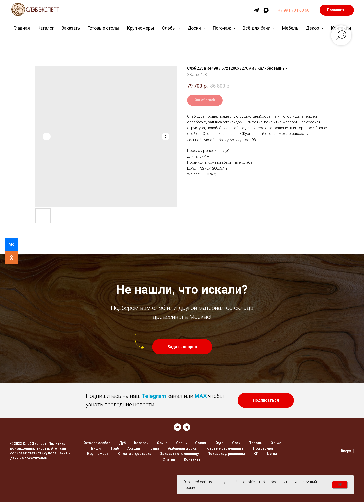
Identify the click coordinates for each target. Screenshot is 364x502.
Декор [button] (313, 28)
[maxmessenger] (266, 10)
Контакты (192, 459)
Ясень (181, 443)
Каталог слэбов (96, 443)
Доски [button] (195, 28)
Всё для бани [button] (257, 28)
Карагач (141, 443)
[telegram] (256, 10)
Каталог (45, 28)
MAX (201, 396)
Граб (115, 448)
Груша (154, 448)
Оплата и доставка (134, 454)
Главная (21, 28)
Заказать (70, 28)
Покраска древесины (226, 454)
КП (256, 454)
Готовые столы (103, 28)
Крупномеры (140, 28)
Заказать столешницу (179, 454)
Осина (162, 443)
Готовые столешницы (224, 448)
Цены (272, 454)
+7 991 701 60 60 (293, 10)
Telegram (154, 396)
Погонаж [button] (222, 28)
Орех (236, 443)
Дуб (122, 443)
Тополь (255, 443)
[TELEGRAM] (186, 427)
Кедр (219, 443)
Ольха (276, 443)
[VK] (177, 427)
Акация (133, 448)
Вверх (347, 451)
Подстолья (263, 448)
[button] (182, 346)
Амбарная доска (182, 448)
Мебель (290, 28)
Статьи (169, 459)
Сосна (200, 443)
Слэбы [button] (169, 28)
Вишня (96, 448)
